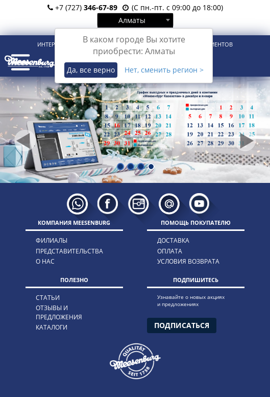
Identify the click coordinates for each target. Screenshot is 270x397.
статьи (48, 297)
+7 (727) (82, 7)
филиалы (51, 240)
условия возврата (188, 261)
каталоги (51, 327)
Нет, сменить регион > (164, 70)
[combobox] (135, 20)
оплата (169, 251)
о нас (45, 261)
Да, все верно (91, 70)
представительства (69, 251)
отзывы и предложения (59, 312)
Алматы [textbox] (131, 20)
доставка (173, 240)
